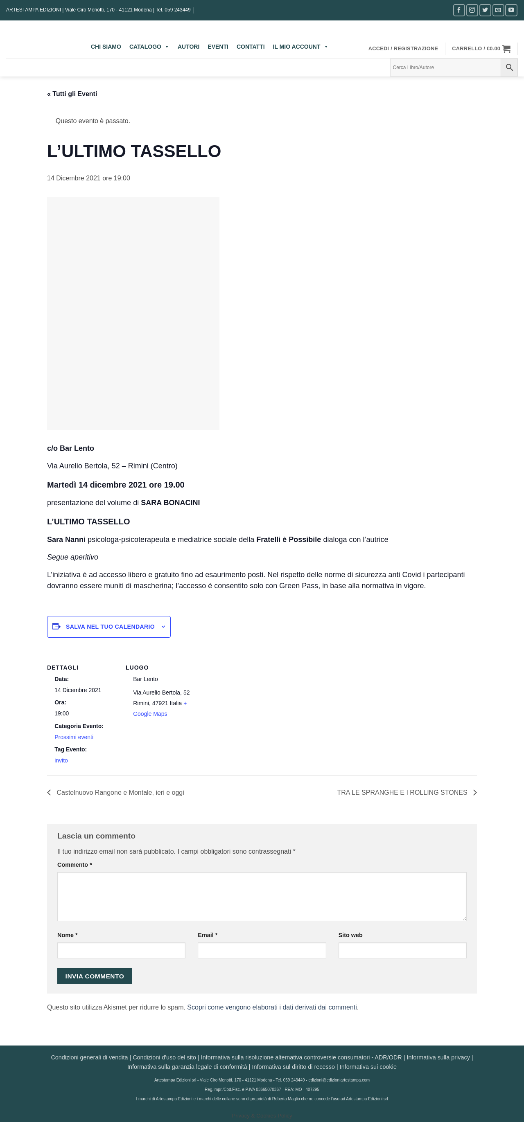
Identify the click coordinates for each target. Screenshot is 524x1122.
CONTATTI (251, 46)
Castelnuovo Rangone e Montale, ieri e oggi (119, 792)
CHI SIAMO (106, 46)
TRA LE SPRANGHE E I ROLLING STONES (403, 792)
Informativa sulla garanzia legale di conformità (187, 1067)
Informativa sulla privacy (438, 1057)
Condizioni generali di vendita (89, 1057)
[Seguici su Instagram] (472, 10)
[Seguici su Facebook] (459, 10)
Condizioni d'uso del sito (164, 1057)
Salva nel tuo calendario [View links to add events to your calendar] (110, 626)
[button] (403, 48)
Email (207, 935)
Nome (67, 935)
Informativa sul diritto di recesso (293, 1067)
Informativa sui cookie (368, 1067)
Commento (74, 864)
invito (61, 760)
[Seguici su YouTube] (511, 10)
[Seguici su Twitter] (485, 10)
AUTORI (188, 46)
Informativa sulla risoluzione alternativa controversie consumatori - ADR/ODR (301, 1057)
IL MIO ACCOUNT (301, 46)
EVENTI (218, 46)
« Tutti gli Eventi (72, 93)
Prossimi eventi (73, 737)
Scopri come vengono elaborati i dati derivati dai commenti (272, 1007)
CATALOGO (149, 46)
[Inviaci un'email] (498, 10)
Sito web (351, 935)
